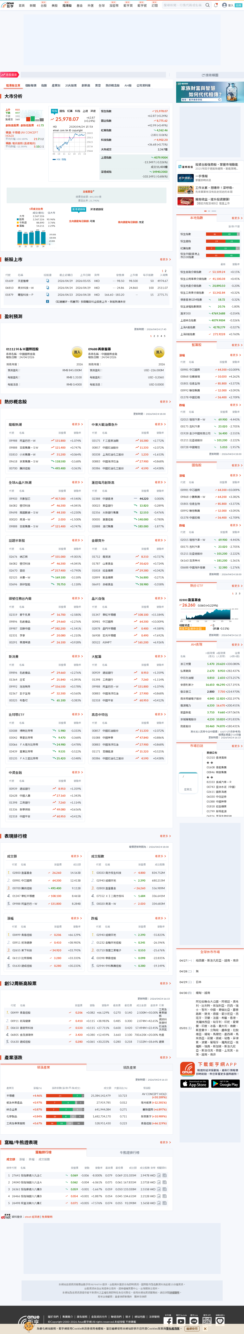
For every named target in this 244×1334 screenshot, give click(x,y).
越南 (227, 960)
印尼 (227, 1022)
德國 (216, 1013)
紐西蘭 (200, 960)
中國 (213, 1009)
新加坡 (217, 1046)
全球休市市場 (210, 952)
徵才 (128, 1316)
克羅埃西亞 (203, 1022)
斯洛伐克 (207, 1050)
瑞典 (207, 1046)
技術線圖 (211, 75)
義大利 (223, 1026)
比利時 (206, 1005)
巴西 (230, 1005)
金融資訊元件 (99, 1316)
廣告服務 (82, 1316)
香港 (233, 1018)
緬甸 (199, 992)
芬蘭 (207, 1018)
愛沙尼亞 (227, 1013)
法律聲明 (154, 1316)
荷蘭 (210, 1038)
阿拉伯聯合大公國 (207, 1001)
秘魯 (227, 1038)
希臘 (224, 1018)
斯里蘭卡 (201, 1030)
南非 (236, 960)
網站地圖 (139, 1316)
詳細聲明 (174, 1292)
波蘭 (204, 1042)
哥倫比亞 (224, 1009)
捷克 (207, 1013)
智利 (204, 1009)
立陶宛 (214, 1030)
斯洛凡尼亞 (214, 960)
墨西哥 (228, 1034)
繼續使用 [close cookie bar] (192, 1328)
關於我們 (53, 1316)
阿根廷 (225, 1001)
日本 (199, 982)
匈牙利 (217, 1022)
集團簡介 (67, 1316)
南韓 (233, 1026)
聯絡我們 (116, 1316)
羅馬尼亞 (227, 1042)
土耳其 (228, 1050)
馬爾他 (217, 1034)
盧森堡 (225, 1030)
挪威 (218, 1038)
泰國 (218, 1050)
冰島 (213, 1026)
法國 (216, 1018)
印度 (204, 1026)
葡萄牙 (214, 1042)
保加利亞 (218, 1005)
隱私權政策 (173, 1328)
